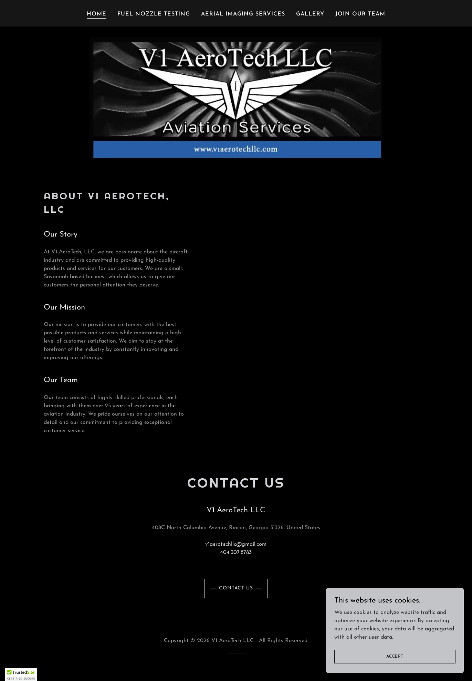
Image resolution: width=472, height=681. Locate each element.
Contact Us (236, 588)
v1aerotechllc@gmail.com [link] (235, 544)
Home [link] (96, 14)
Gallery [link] (310, 14)
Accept (394, 656)
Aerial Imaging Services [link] (243, 14)
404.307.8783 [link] (236, 552)
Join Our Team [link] (360, 14)
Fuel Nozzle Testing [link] (153, 14)
